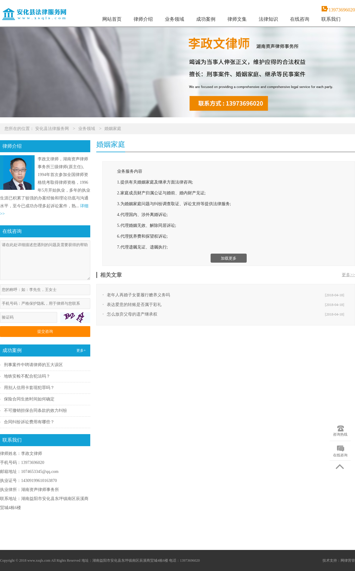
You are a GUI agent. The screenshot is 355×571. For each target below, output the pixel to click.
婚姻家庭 (112, 128)
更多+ (81, 350)
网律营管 (348, 560)
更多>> (348, 275)
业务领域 (174, 19)
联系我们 (331, 19)
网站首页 (112, 19)
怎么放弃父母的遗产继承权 (132, 314)
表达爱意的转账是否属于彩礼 (134, 304)
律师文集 (237, 19)
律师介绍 (143, 19)
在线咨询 (299, 19)
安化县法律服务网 (52, 128)
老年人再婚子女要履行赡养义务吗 (138, 295)
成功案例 (205, 19)
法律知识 (268, 19)
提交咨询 (45, 331)
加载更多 (228, 258)
